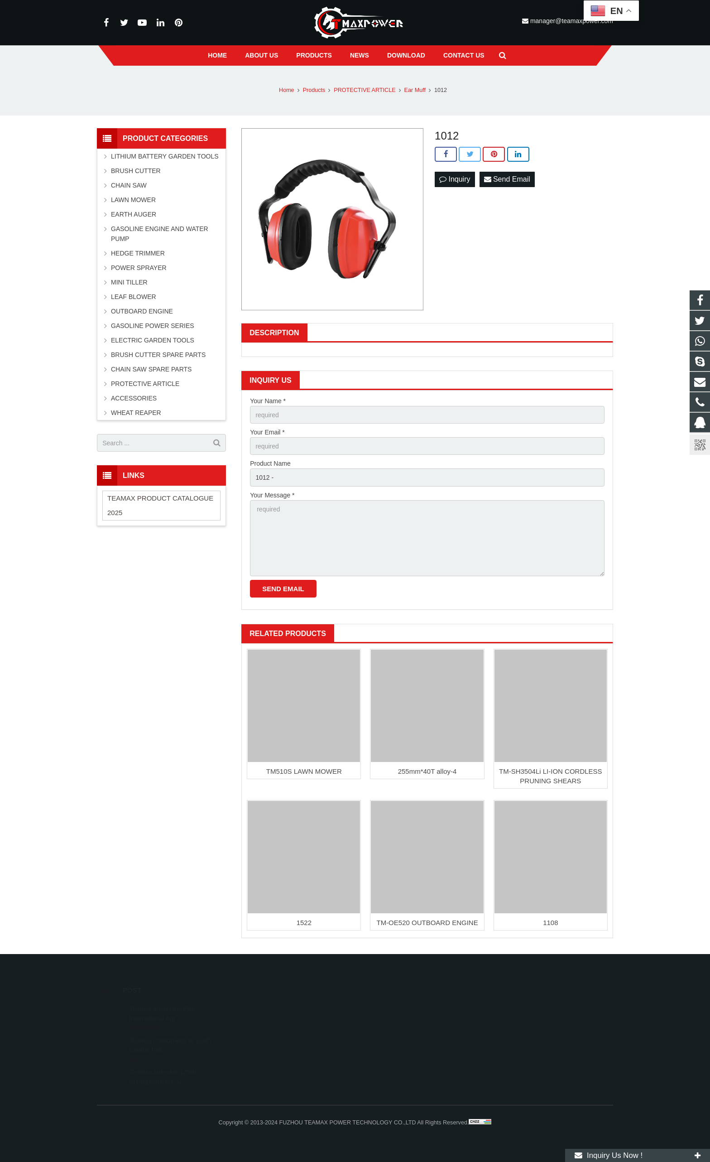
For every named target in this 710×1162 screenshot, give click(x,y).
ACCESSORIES (134, 398)
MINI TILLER (129, 282)
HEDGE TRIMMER (138, 253)
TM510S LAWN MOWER (304, 771)
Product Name (270, 463)
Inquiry (454, 179)
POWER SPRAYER (139, 267)
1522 (304, 922)
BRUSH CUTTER (136, 170)
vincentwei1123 (389, 1061)
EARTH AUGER (133, 214)
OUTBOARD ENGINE (142, 311)
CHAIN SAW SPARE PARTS (151, 369)
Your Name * (268, 401)
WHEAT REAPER (136, 412)
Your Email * (267, 432)
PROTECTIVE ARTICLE (145, 383)
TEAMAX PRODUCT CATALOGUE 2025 (160, 505)
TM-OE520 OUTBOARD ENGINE (427, 922)
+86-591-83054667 (393, 1035)
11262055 (383, 1008)
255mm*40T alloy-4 (427, 771)
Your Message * (272, 495)
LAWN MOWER (133, 199)
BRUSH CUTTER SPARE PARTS (158, 354)
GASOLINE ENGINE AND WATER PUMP (159, 233)
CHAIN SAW (129, 185)
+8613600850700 (391, 1021)
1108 (550, 922)
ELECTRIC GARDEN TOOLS (152, 340)
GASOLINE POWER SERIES (152, 325)
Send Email (507, 179)
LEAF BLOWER (133, 296)
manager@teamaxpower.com (570, 20)
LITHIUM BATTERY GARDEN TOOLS (165, 156)
